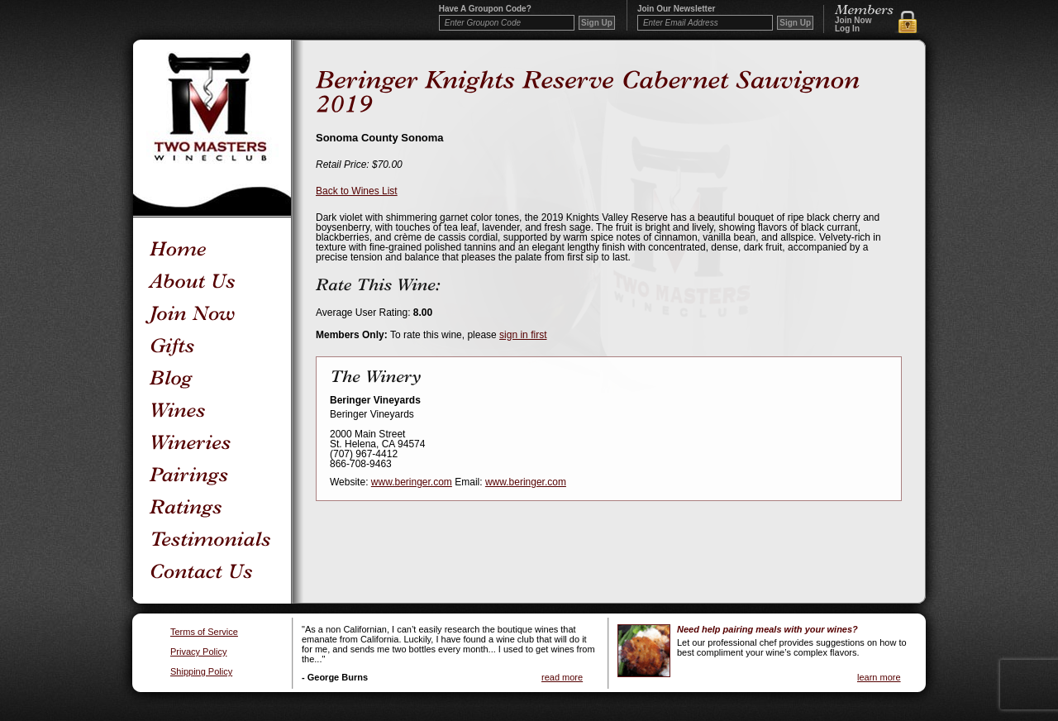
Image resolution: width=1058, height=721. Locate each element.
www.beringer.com (411, 482)
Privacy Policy (198, 652)
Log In (847, 29)
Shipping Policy (201, 671)
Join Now (853, 21)
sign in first (522, 335)
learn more (879, 677)
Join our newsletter (676, 9)
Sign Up (795, 22)
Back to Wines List (357, 191)
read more (562, 677)
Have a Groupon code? (485, 9)
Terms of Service (204, 632)
